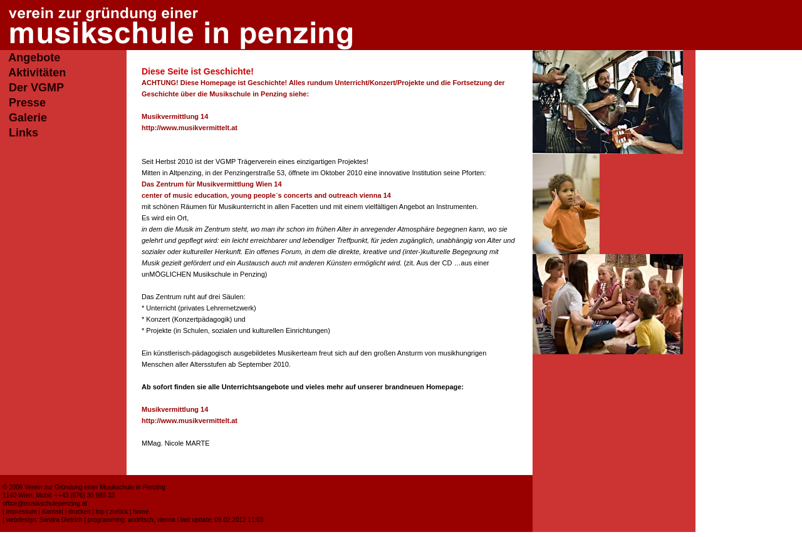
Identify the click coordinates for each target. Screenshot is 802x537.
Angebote (34, 57)
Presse (27, 102)
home (140, 511)
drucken (79, 511)
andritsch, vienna (151, 519)
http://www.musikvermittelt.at (189, 127)
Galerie (28, 117)
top (100, 511)
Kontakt (52, 511)
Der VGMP (36, 87)
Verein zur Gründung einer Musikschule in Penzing (94, 487)
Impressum (21, 511)
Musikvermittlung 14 (175, 116)
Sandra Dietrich (61, 519)
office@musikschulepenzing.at (45, 503)
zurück (119, 511)
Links (23, 132)
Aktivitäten (37, 72)
